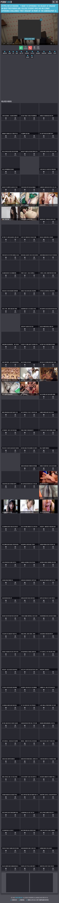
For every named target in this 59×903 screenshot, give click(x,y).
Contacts (13, 900)
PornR (6, 1)
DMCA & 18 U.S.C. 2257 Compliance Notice (37, 900)
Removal (21, 900)
